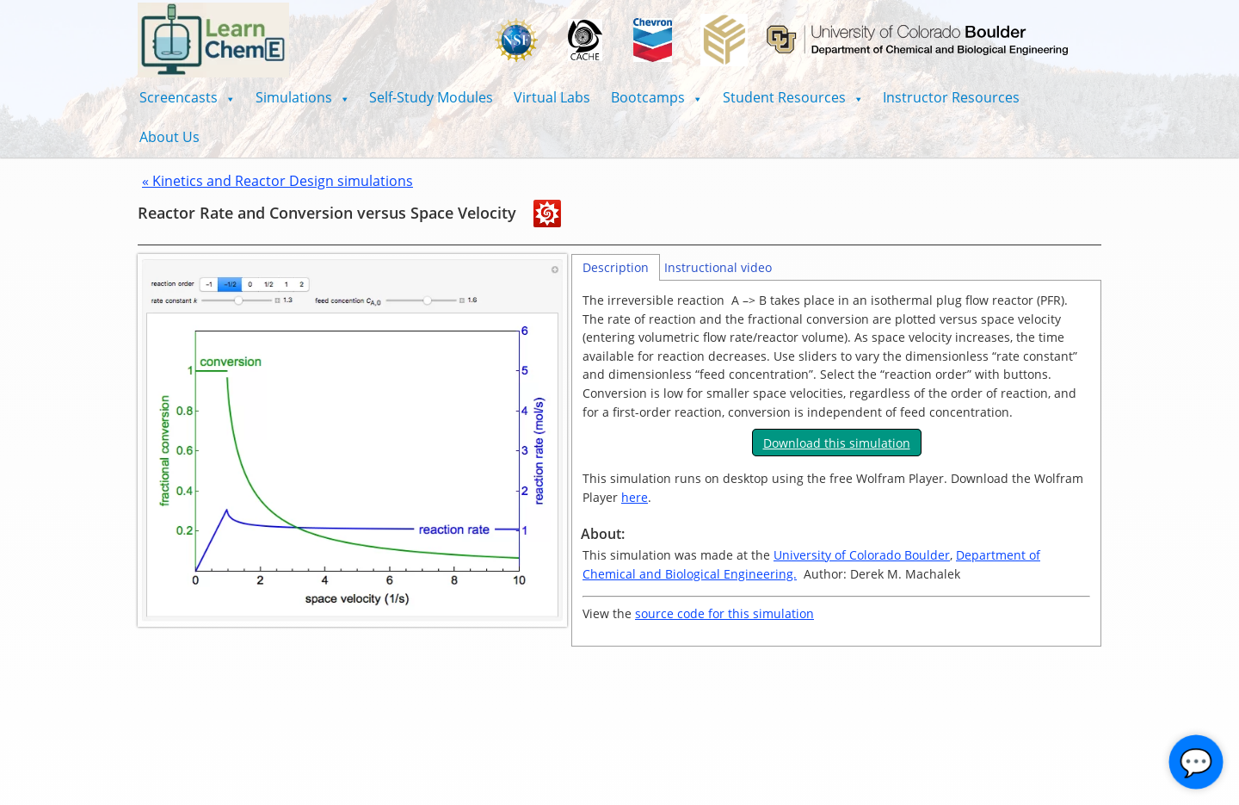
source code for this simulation (724, 613)
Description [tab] (616, 267)
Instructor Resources (951, 97)
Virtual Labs (552, 97)
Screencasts (187, 97)
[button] (187, 97)
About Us (169, 136)
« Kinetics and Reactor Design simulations (277, 180)
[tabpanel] (836, 464)
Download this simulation (836, 443)
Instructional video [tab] (718, 267)
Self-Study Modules (431, 97)
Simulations (302, 97)
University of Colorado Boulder (862, 555)
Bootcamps (656, 97)
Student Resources (793, 97)
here (634, 497)
